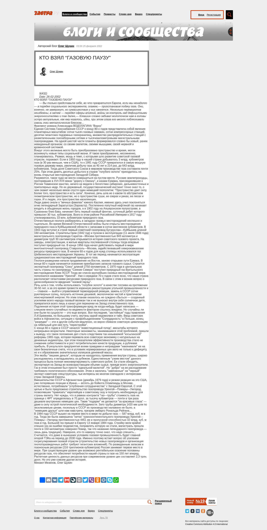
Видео (139, 14)
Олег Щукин (66, 46)
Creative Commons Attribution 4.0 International (206, 524)
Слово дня (125, 14)
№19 (200, 501)
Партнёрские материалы (81, 518)
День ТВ (104, 518)
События (95, 14)
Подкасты (109, 14)
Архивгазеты (211, 501)
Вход (201, 14)
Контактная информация (54, 518)
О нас (37, 518)
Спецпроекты (154, 14)
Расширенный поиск (163, 502)
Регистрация (214, 14)
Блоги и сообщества (75, 14)
